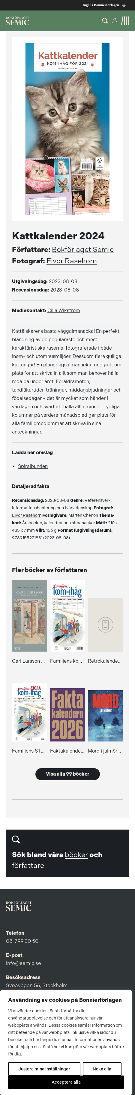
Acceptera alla (66, 1082)
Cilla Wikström (63, 310)
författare (28, 865)
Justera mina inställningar (44, 1069)
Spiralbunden (33, 466)
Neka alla (102, 1069)
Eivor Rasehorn (71, 261)
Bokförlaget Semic (83, 249)
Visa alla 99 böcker (67, 774)
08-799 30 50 (22, 941)
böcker (76, 855)
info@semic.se (23, 963)
